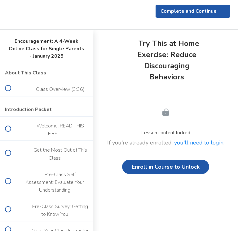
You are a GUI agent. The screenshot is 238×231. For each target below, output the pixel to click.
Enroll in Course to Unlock (166, 167)
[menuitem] (46, 14)
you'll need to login (198, 142)
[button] (11, 14)
